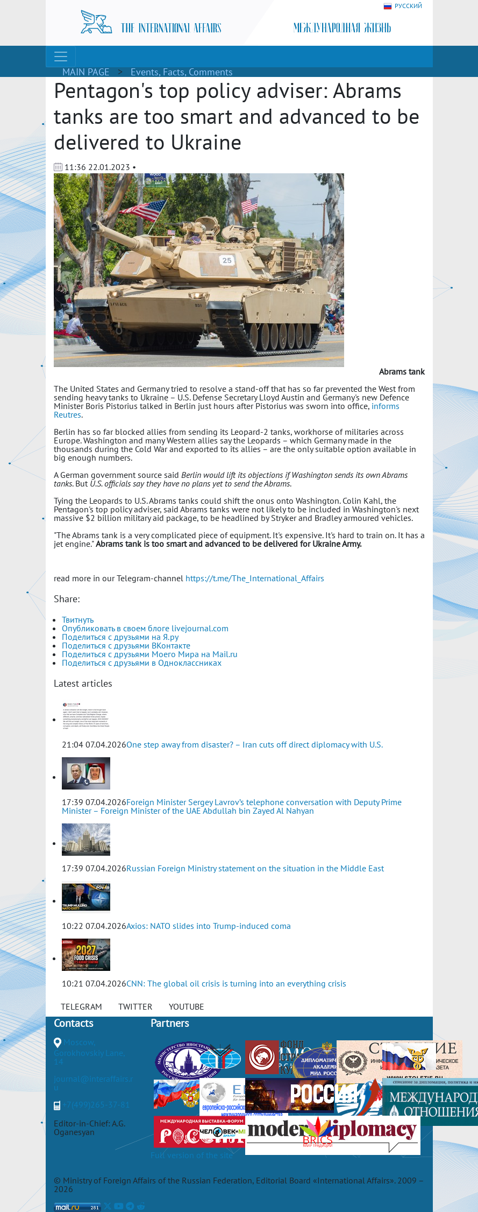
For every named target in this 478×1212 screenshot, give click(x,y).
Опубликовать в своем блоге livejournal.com (145, 628)
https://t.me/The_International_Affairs (255, 578)
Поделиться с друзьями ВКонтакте (126, 645)
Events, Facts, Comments (182, 72)
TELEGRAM (81, 1006)
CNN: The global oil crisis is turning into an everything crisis (236, 983)
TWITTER (135, 1006)
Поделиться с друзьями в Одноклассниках (142, 662)
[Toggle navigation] (61, 56)
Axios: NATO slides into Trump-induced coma (208, 925)
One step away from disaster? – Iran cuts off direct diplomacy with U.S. (254, 744)
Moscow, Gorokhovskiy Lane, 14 (89, 1052)
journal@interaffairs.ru (93, 1083)
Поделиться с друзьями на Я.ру (120, 636)
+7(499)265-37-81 (96, 1104)
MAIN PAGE (86, 72)
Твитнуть (78, 619)
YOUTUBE (186, 1006)
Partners (170, 1023)
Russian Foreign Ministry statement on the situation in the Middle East (255, 868)
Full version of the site (192, 1155)
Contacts (73, 1023)
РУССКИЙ (402, 6)
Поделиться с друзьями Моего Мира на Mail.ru (150, 654)
